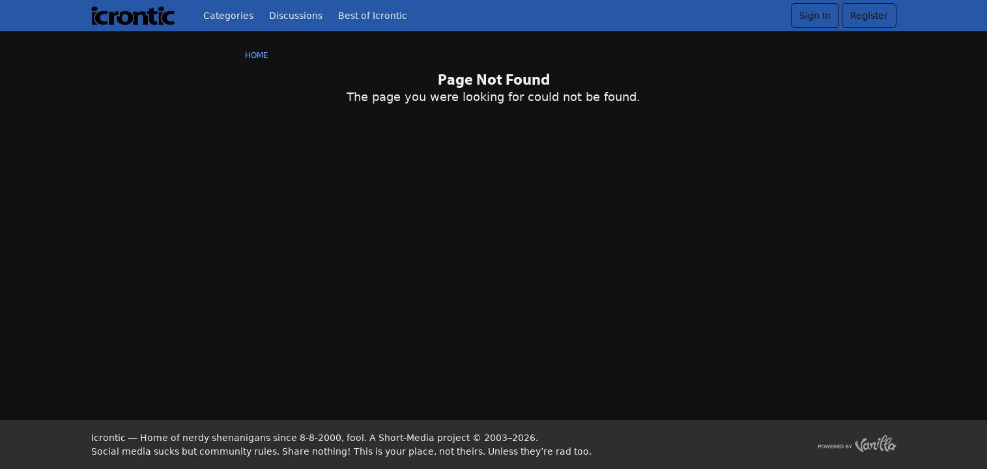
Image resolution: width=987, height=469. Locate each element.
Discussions (295, 15)
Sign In (815, 15)
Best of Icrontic (372, 15)
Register (869, 15)
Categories (228, 15)
